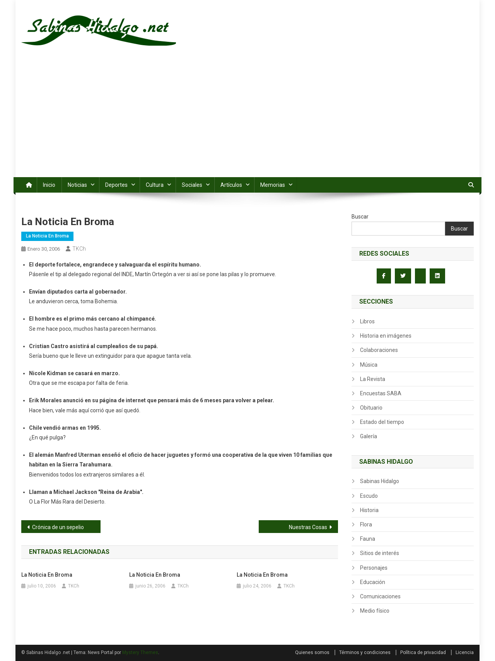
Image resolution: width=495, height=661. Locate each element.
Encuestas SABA (380, 393)
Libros (367, 321)
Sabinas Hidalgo (379, 481)
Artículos (231, 185)
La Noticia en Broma (47, 236)
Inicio (49, 185)
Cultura (155, 185)
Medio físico (374, 611)
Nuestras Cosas (308, 527)
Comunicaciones (380, 596)
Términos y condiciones (365, 652)
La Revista (372, 379)
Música (368, 365)
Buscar (360, 217)
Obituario (371, 408)
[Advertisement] (247, 119)
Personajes (373, 568)
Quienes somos (312, 652)
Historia (369, 510)
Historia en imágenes (385, 336)
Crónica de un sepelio (58, 527)
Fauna (367, 539)
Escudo (369, 496)
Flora (366, 524)
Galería (368, 436)
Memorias (272, 185)
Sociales (192, 185)
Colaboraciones (379, 350)
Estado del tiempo (382, 422)
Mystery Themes (140, 652)
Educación (372, 582)
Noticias (77, 185)
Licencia (465, 652)
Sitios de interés (379, 553)
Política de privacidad (423, 652)
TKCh (79, 249)
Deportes (116, 185)
